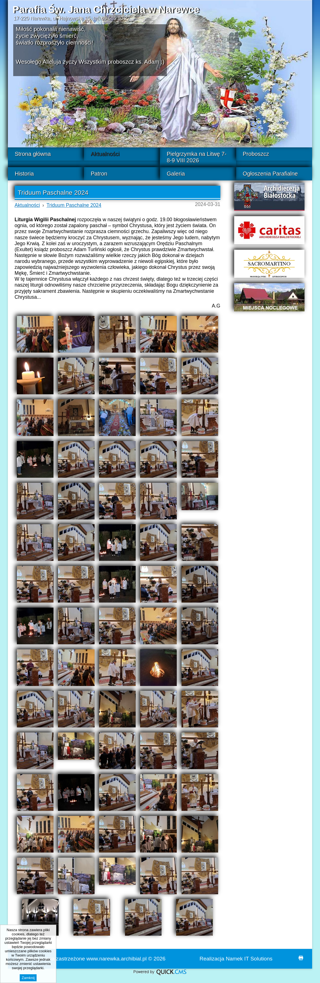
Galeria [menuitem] (176, 174)
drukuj (301, 958)
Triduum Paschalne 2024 (73, 205)
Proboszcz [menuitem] (256, 154)
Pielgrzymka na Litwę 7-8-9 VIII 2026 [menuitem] (196, 157)
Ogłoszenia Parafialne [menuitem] (270, 174)
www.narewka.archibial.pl (116, 959)
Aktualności (27, 205)
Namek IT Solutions (249, 959)
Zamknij (28, 978)
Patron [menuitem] (99, 174)
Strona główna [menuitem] (33, 154)
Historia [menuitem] (24, 174)
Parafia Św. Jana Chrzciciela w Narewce (105, 9)
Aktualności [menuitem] (105, 154)
